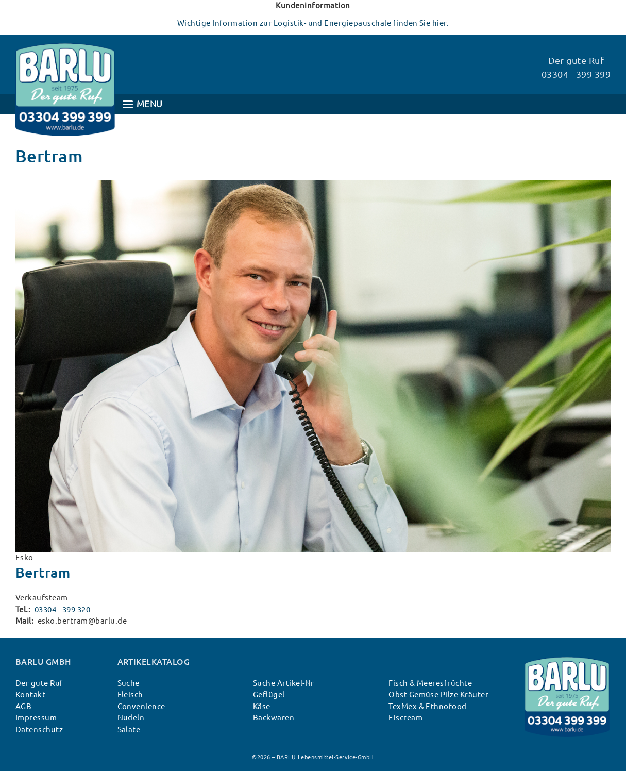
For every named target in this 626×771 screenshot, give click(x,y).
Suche (128, 683)
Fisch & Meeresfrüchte (430, 683)
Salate (129, 729)
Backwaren (273, 717)
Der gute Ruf (39, 683)
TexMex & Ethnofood (427, 706)
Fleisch (130, 694)
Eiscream (405, 717)
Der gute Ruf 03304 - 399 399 (576, 67)
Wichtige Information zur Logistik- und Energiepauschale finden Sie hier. (313, 23)
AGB (23, 706)
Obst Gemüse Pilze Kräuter (438, 694)
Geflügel (269, 694)
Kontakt (30, 694)
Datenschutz (39, 729)
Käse (261, 706)
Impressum (36, 717)
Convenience (141, 706)
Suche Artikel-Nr (283, 683)
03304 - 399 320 (62, 609)
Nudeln (131, 717)
